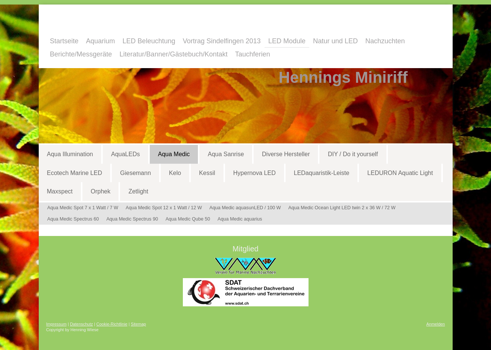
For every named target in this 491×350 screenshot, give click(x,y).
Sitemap (138, 324)
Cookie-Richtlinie (112, 324)
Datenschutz (81, 324)
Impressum (56, 324)
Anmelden (435, 324)
